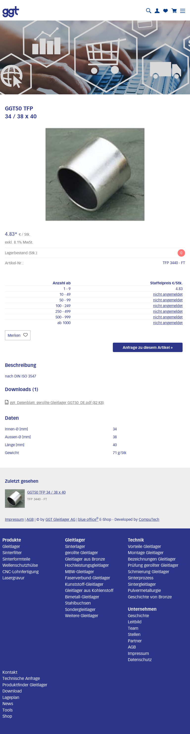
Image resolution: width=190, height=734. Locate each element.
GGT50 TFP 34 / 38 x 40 (46, 492)
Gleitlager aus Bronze (85, 558)
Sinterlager (75, 546)
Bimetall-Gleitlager (82, 596)
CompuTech (149, 519)
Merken (18, 335)
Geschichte (138, 615)
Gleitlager (11, 546)
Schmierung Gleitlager (148, 571)
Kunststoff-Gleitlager (84, 584)
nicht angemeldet (168, 294)
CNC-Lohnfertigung (20, 571)
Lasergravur (13, 577)
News (7, 703)
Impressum (14, 519)
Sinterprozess (140, 577)
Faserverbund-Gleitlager (87, 577)
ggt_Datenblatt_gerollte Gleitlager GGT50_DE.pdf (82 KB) (54, 402)
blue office (88, 519)
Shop (7, 715)
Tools (7, 709)
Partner (135, 640)
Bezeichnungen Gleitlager (152, 558)
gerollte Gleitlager (81, 552)
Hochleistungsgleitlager (87, 565)
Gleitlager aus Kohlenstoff (89, 590)
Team (133, 628)
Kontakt (9, 672)
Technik (136, 539)
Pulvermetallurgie (144, 590)
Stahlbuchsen (78, 602)
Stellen (134, 634)
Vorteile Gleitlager (144, 546)
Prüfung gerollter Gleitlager (153, 565)
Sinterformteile (16, 558)
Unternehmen (142, 609)
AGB (30, 519)
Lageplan (10, 697)
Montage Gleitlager (146, 552)
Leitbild (135, 621)
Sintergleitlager (142, 584)
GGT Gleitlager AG (60, 519)
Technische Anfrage (21, 678)
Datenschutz (140, 659)
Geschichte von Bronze (150, 596)
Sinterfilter (12, 552)
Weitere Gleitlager (81, 615)
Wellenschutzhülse (20, 565)
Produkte (11, 539)
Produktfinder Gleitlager (24, 684)
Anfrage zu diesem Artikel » (148, 347)
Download (12, 690)
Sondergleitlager (80, 609)
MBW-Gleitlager (79, 571)
